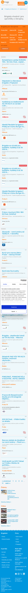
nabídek (4, 45)
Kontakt (4, 552)
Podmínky (4, 557)
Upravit (14, 311)
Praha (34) (4, 30)
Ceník (17, 539)
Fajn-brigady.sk (19, 569)
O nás (3, 554)
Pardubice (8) (14, 42)
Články (3, 536)
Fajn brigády (18, 555)
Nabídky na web (6, 562)
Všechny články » (6, 502)
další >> (7, 483)
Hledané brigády (6, 539)
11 (2, 483)
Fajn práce (17, 564)
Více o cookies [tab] (22, 284)
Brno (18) (3, 35)
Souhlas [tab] (5, 284)
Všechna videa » (6, 526)
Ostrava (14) (4, 37)
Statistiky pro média (7, 560)
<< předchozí (6, 481)
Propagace (18, 544)
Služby (17, 541)
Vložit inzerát (19, 536)
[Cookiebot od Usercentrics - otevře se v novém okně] (20, 280)
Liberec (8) (13, 30)
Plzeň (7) (3, 42)
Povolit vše (14, 307)
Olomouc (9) (13, 35)
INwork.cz (17, 559)
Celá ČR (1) (21, 42)
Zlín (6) (20, 35)
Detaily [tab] (14, 284)
